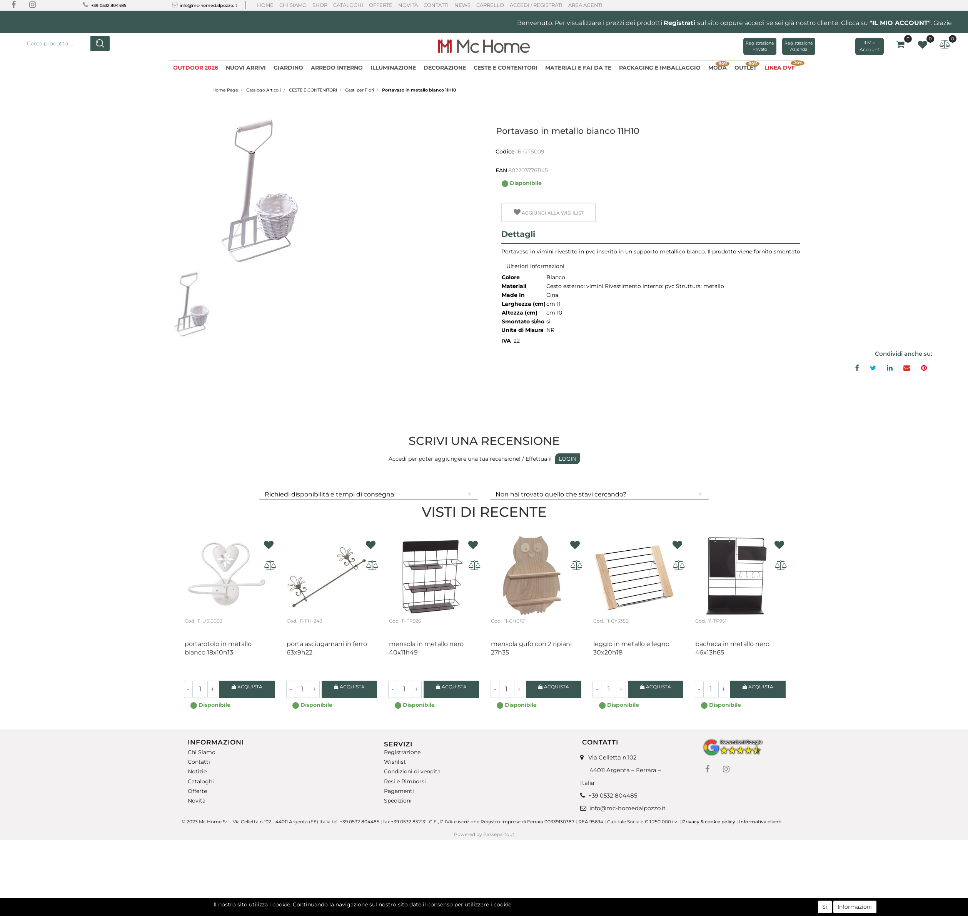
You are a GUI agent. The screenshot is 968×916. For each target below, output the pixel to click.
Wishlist (395, 762)
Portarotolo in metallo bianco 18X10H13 (218, 648)
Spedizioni (398, 801)
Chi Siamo (293, 5)
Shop (319, 5)
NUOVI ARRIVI (246, 67)
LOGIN (567, 458)
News (462, 5)
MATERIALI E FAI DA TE (578, 67)
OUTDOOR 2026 (195, 67)
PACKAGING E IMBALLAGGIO (660, 67)
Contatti (436, 5)
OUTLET (746, 66)
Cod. (190, 621)
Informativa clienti (761, 821)
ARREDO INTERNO (337, 67)
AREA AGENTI (585, 5)
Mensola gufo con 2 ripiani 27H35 (531, 648)
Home (265, 5)
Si (824, 906)
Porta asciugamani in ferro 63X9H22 (327, 648)
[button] (100, 43)
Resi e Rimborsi (405, 781)
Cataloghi (348, 5)
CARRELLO (490, 5)
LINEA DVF (781, 66)
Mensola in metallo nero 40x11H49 (426, 648)
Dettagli (518, 234)
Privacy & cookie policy (708, 821)
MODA (718, 66)
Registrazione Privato (760, 46)
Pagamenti (399, 791)
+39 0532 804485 (108, 5)
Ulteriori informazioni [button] (535, 266)
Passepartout (498, 834)
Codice (505, 151)
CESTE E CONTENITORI (505, 67)
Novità (408, 5)
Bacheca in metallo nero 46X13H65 (732, 648)
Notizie (197, 771)
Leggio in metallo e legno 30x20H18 (631, 648)
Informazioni (855, 906)
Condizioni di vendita (412, 771)
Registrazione (402, 752)
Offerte (380, 5)
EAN (501, 170)
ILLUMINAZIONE (393, 67)
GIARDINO (288, 67)
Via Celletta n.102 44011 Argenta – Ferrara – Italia (620, 770)
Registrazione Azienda (798, 46)
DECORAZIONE (445, 67)
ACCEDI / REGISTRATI (536, 5)
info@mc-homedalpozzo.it (208, 5)
